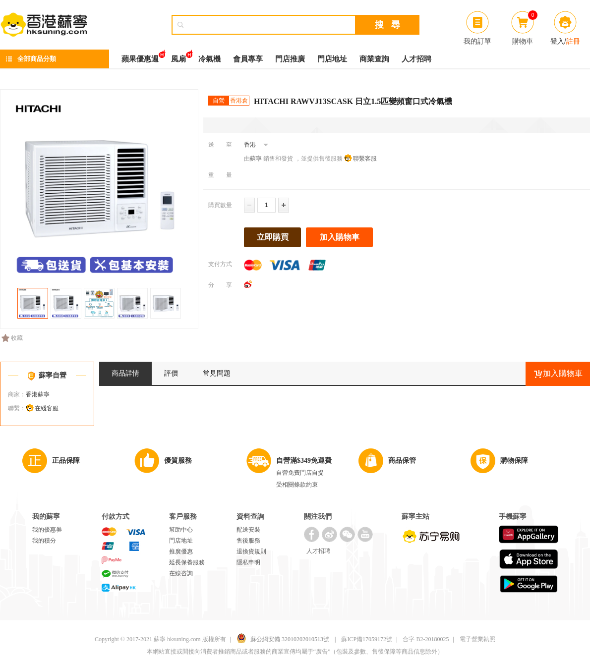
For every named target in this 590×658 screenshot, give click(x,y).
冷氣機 (209, 59)
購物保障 (514, 460)
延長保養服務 (187, 562)
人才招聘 (416, 59)
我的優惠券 (47, 529)
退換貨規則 (251, 551)
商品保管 (402, 460)
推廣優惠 (181, 551)
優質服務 (178, 460)
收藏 (12, 338)
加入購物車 (339, 237)
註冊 (573, 41)
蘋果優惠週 (140, 56)
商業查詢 (374, 59)
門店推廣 (290, 59)
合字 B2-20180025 (426, 639)
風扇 (178, 56)
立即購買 (273, 237)
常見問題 (217, 373)
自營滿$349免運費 (304, 460)
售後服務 (248, 540)
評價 (171, 373)
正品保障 (66, 460)
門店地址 (332, 59)
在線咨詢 (181, 573)
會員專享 (248, 59)
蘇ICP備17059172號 (366, 639)
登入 (557, 41)
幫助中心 (181, 529)
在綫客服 (47, 408)
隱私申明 (248, 562)
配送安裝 (248, 529)
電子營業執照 (477, 639)
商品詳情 (125, 373)
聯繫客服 (365, 158)
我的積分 (44, 540)
